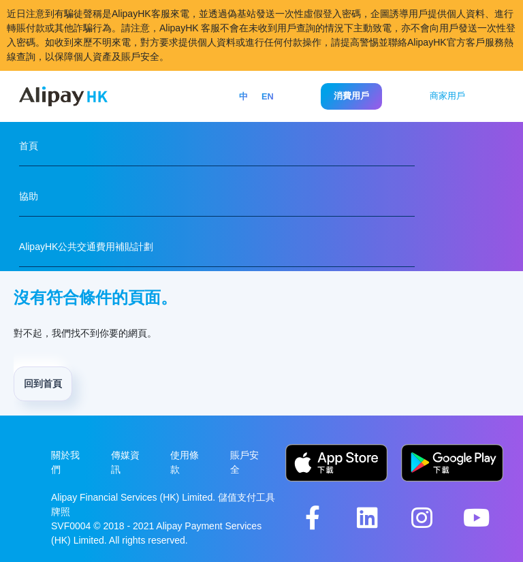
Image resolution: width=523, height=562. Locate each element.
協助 (28, 196)
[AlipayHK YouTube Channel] (476, 517)
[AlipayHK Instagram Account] (421, 517)
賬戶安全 (244, 462)
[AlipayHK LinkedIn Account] (367, 517)
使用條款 (184, 462)
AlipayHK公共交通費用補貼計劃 (86, 246)
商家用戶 (447, 96)
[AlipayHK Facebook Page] (312, 517)
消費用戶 (351, 96)
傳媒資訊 (125, 462)
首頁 (28, 145)
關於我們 (65, 462)
